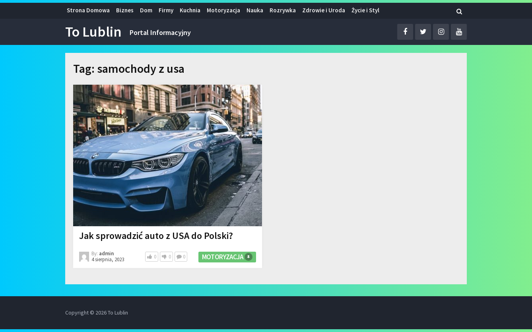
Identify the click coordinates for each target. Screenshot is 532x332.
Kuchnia (190, 10)
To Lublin (93, 32)
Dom (146, 10)
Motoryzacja (223, 10)
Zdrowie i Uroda (323, 10)
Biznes (125, 10)
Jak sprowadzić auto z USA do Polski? (156, 235)
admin (106, 253)
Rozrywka (283, 10)
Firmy (166, 10)
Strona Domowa (88, 10)
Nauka (255, 10)
